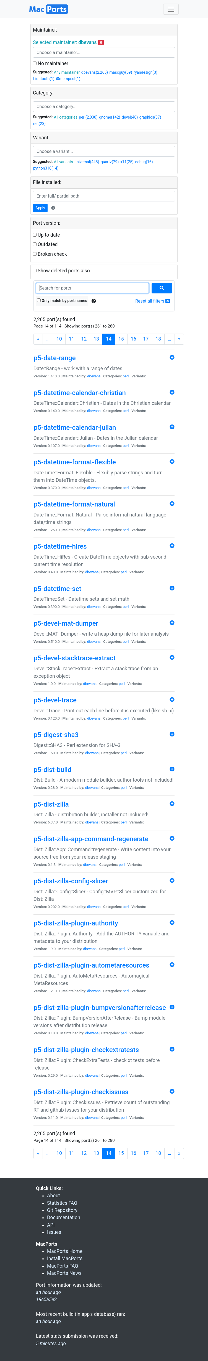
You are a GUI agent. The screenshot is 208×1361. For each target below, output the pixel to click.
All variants (63, 162)
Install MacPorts (64, 1258)
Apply (40, 208)
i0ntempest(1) (68, 78)
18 (158, 339)
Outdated (45, 244)
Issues (54, 1232)
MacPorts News (64, 1273)
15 (121, 339)
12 (84, 339)
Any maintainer (67, 72)
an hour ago (48, 1321)
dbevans (94, 376)
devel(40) (130, 117)
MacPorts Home (64, 1251)
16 (133, 339)
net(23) (39, 123)
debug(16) (144, 162)
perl (126, 376)
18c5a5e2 (46, 1299)
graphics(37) (150, 117)
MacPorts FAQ (62, 1266)
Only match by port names (62, 300)
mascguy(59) (121, 72)
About (53, 1195)
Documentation (63, 1217)
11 (71, 339)
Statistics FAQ (62, 1203)
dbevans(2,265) (94, 72)
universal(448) (86, 162)
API (50, 1225)
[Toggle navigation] (171, 9)
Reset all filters (152, 301)
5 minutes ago (51, 1343)
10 (59, 339)
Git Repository (62, 1210)
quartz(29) (110, 162)
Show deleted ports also (61, 270)
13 (96, 339)
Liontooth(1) (43, 78)
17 (146, 339)
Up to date (46, 235)
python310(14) (45, 168)
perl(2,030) (88, 117)
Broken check (50, 254)
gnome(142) (109, 117)
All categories (65, 117)
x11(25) (127, 162)
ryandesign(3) (145, 72)
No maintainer (50, 63)
